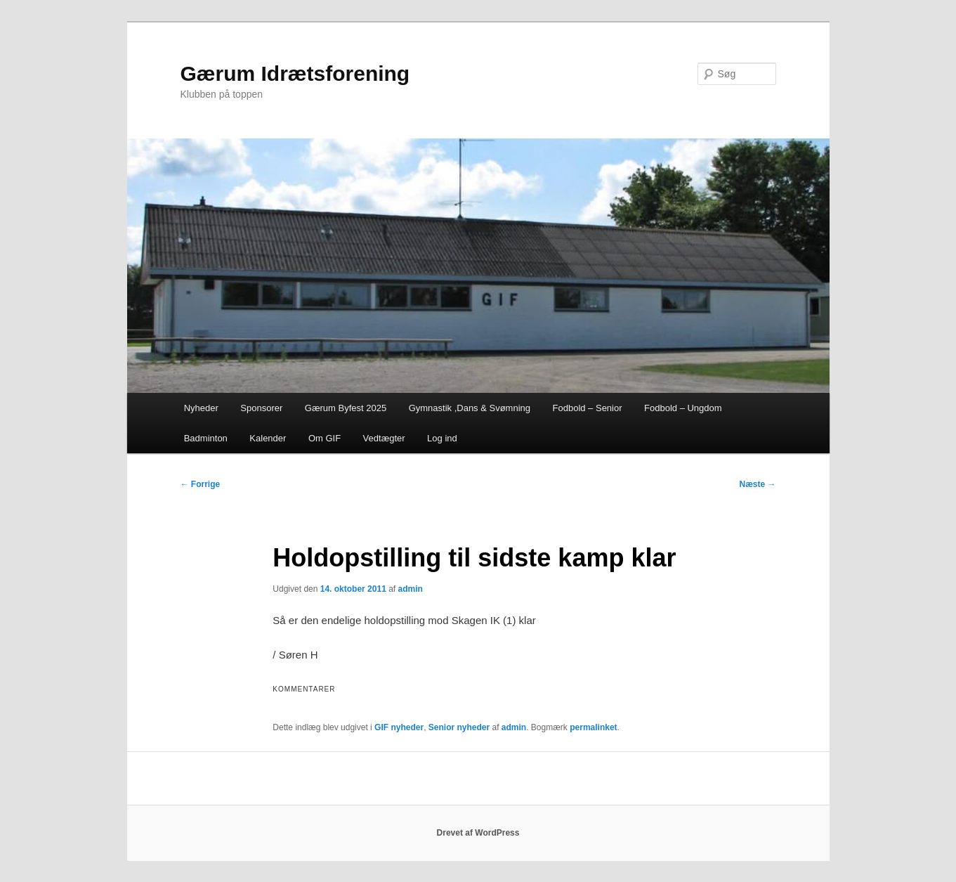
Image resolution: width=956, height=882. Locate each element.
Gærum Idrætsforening (295, 73)
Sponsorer (261, 408)
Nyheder (201, 408)
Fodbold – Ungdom (683, 408)
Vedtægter (384, 438)
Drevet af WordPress (478, 833)
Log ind (442, 438)
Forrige (201, 484)
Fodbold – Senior (587, 408)
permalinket (593, 727)
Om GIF (324, 438)
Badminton (206, 438)
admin (410, 589)
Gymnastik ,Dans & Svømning (469, 408)
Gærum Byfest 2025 (345, 408)
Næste (757, 484)
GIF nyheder (399, 727)
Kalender (267, 438)
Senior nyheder (459, 727)
